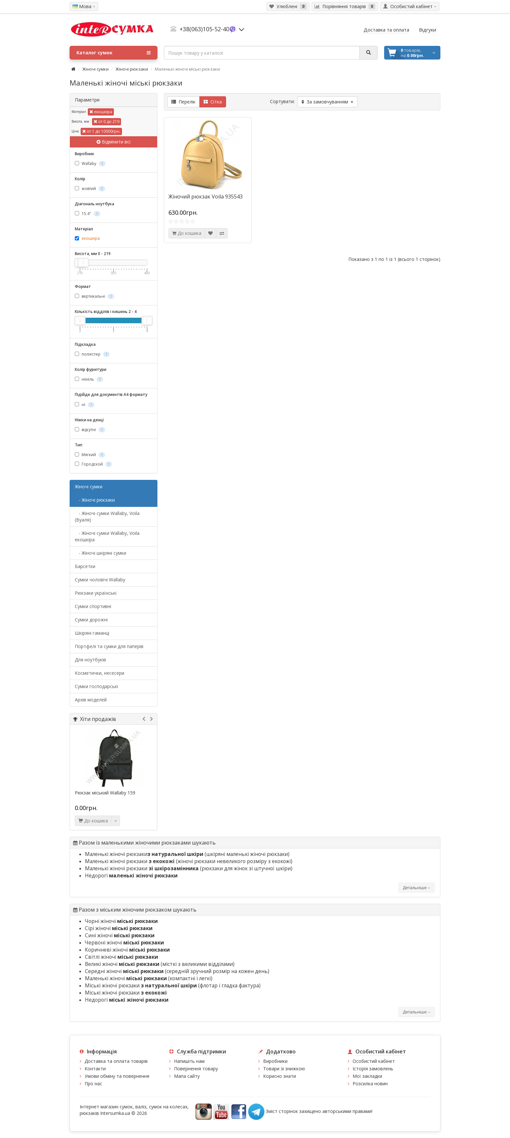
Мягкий (90, 454)
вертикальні (94, 296)
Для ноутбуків (90, 660)
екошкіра (100, 112)
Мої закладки (367, 1076)
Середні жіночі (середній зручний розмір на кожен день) (177, 971)
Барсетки (85, 566)
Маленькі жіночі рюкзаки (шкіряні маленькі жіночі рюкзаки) (187, 854)
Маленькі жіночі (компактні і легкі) (148, 978)
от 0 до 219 (106, 121)
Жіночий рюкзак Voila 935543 (205, 196)
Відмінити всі (113, 142)
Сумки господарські (96, 686)
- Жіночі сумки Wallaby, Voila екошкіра (107, 536)
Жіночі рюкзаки (131, 69)
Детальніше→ (417, 887)
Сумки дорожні (91, 619)
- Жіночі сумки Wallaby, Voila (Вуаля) (107, 516)
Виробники (275, 1061)
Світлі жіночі (121, 957)
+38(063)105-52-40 (204, 29)
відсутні (90, 429)
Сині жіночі (119, 935)
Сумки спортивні (93, 606)
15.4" (87, 213)
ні (84, 404)
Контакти (95, 1068)
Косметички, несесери (99, 673)
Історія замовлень (373, 1068)
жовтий (90, 188)
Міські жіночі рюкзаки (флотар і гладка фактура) (173, 985)
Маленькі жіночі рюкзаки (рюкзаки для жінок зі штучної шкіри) (188, 868)
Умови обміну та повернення (117, 1076)
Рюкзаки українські (95, 593)
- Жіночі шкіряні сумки (100, 553)
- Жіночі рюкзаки (95, 500)
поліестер (92, 354)
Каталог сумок (113, 52)
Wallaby (90, 163)
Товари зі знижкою (284, 1068)
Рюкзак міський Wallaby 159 (105, 793)
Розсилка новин (370, 1083)
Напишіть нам (189, 1061)
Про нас (93, 1083)
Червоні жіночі (124, 942)
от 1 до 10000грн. (101, 131)
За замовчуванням (327, 102)
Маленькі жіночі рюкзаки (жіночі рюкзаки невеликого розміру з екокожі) (188, 861)
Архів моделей (91, 700)
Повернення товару (196, 1068)
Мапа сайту (187, 1076)
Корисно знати (279, 1076)
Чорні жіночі (121, 921)
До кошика (93, 821)
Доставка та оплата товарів (116, 1061)
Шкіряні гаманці (92, 633)
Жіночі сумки (95, 69)
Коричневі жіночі (127, 949)
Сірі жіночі (119, 928)
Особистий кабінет (374, 1061)
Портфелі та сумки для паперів (109, 646)
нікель (89, 379)
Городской (93, 464)
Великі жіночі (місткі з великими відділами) (160, 964)
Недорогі (131, 875)
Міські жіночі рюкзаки (126, 992)
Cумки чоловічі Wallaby (100, 579)
